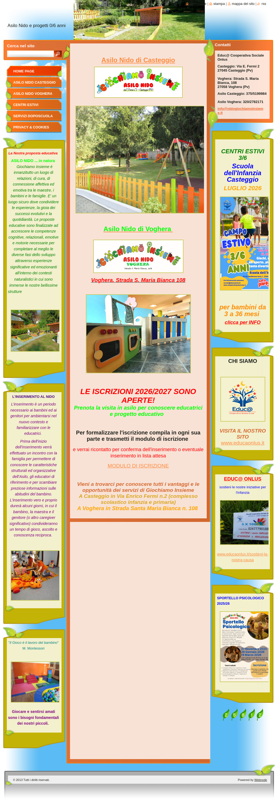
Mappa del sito (243, 4)
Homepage (198, 4)
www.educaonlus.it (242, 443)
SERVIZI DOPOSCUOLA (33, 116)
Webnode (260, 780)
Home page (23, 71)
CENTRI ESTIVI (26, 105)
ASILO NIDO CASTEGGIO (34, 82)
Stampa (219, 4)
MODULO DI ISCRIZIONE (138, 466)
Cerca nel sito (21, 45)
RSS (263, 4)
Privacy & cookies (31, 127)
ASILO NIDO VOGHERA (32, 94)
